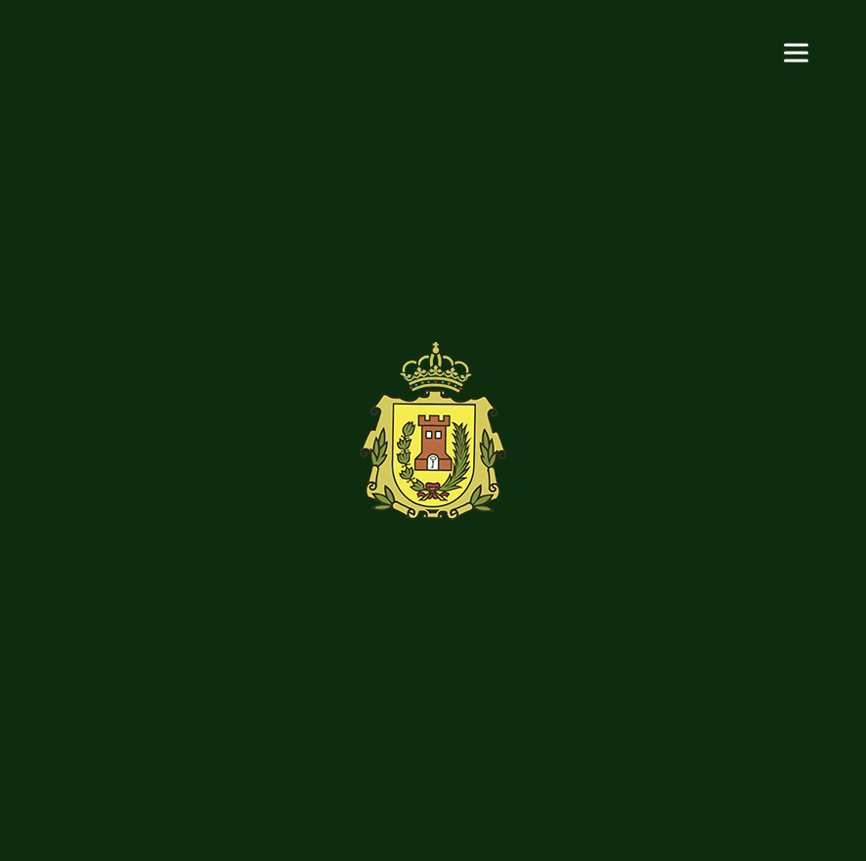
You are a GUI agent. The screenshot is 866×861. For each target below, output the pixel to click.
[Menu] (796, 51)
